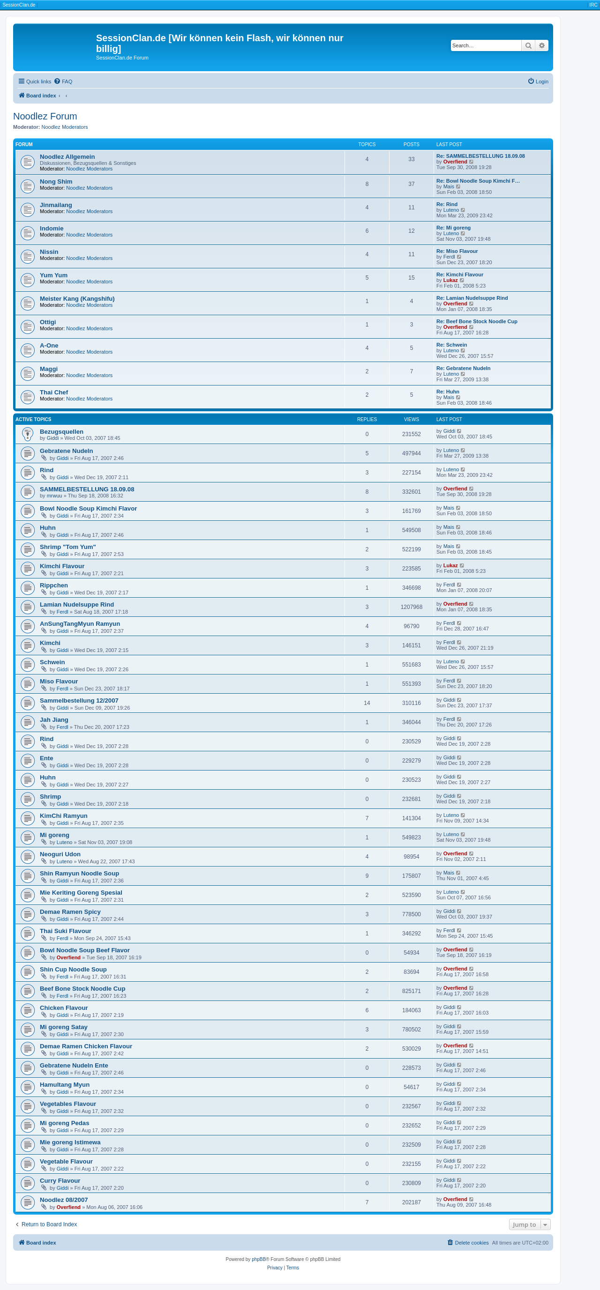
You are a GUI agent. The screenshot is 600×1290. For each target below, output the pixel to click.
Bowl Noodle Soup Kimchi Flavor (88, 508)
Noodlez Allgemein (67, 156)
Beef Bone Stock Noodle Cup (82, 988)
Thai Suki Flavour (65, 930)
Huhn (48, 527)
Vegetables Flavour (68, 1103)
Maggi (49, 368)
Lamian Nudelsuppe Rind (77, 604)
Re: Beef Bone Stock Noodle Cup (477, 321)
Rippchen (54, 585)
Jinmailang (56, 204)
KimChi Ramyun (64, 815)
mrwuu (54, 495)
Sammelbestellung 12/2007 (79, 700)
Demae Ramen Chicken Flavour (86, 1046)
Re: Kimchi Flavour (459, 274)
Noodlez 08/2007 (64, 1199)
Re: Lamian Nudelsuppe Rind (472, 298)
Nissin (49, 251)
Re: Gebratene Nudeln (463, 368)
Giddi (53, 438)
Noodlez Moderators (65, 127)
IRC (593, 4)
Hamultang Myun (65, 1084)
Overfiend (455, 161)
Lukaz (450, 280)
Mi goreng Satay (64, 1027)
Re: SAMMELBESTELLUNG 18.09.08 (480, 156)
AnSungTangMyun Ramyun (80, 623)
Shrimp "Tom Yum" (68, 546)
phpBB (259, 1259)
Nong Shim (56, 181)
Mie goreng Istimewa (70, 1142)
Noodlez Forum (45, 116)
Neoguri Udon (60, 854)
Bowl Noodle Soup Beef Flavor (85, 950)
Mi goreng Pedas (65, 1123)
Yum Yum (54, 275)
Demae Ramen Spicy (70, 911)
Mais (448, 186)
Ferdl (449, 256)
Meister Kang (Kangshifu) (77, 298)
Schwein (52, 662)
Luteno (451, 210)
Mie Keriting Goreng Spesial (81, 892)
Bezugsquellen (61, 431)
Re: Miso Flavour (457, 251)
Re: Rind (447, 204)
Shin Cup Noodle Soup (73, 969)
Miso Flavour (59, 681)
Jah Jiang (54, 719)
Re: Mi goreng (453, 227)
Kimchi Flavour (62, 566)
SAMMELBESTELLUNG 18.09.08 (87, 489)
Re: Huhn (447, 391)
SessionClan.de (18, 4)
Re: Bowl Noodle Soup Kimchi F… (478, 181)
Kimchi (50, 642)
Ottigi (48, 322)
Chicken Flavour (64, 1007)
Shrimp (50, 796)
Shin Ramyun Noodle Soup (79, 873)
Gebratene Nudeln (66, 450)
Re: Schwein (451, 345)
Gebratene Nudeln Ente (74, 1065)
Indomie (52, 228)
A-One (49, 345)
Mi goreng (54, 834)
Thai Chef (54, 392)
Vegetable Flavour (66, 1161)
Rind (46, 470)
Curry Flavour (60, 1180)
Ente (46, 758)
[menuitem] (62, 81)
